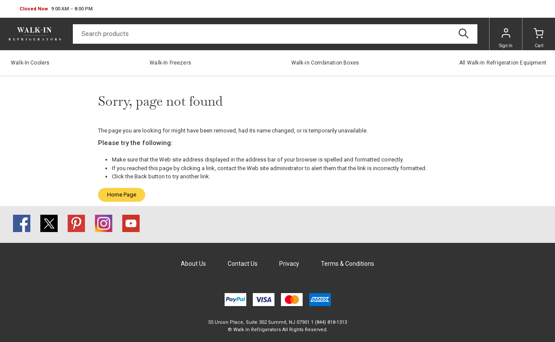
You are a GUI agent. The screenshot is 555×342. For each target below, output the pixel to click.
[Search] (275, 34)
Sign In (506, 38)
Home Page (121, 194)
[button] (56, 9)
